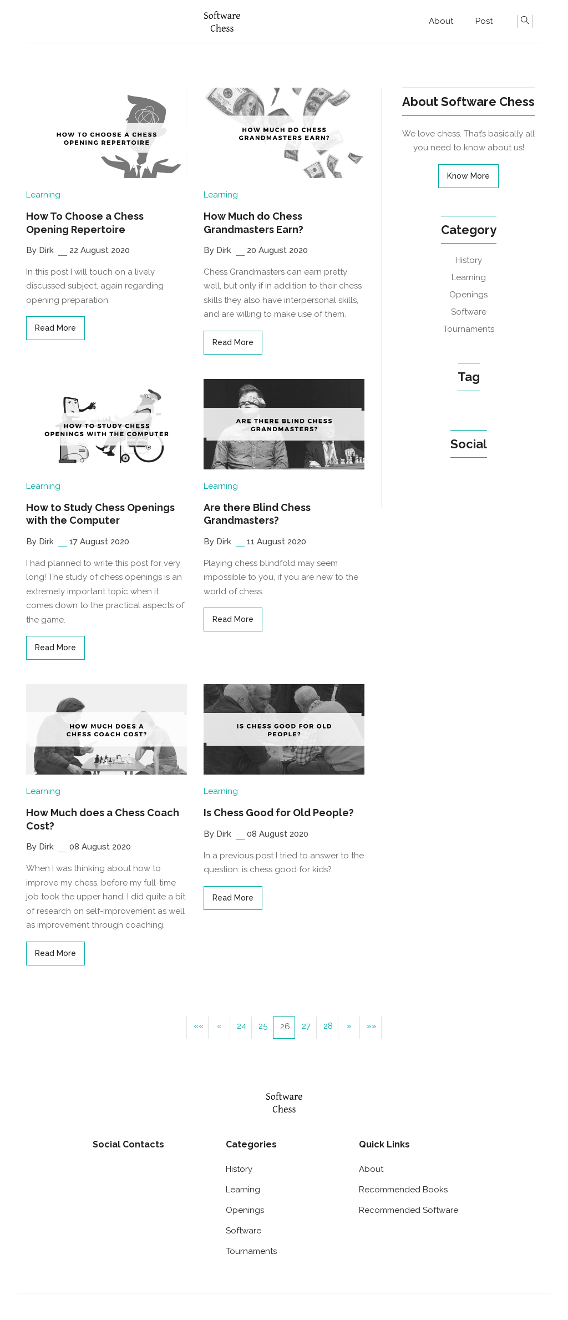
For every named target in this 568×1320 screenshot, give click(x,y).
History (468, 260)
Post (484, 21)
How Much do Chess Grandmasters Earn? (253, 222)
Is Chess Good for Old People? (279, 812)
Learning (43, 195)
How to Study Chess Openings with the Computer (100, 514)
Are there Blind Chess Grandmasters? (257, 514)
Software (468, 312)
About (441, 21)
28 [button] (328, 1026)
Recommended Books (403, 1190)
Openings (468, 295)
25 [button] (262, 1026)
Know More (468, 175)
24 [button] (241, 1026)
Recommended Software (408, 1210)
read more (55, 327)
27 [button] (306, 1026)
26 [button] (285, 1026)
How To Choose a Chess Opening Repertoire (85, 222)
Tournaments (468, 329)
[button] (197, 1027)
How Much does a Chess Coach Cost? (102, 819)
